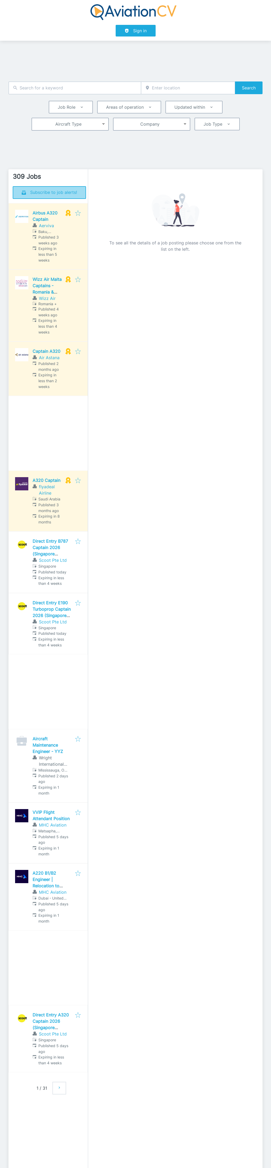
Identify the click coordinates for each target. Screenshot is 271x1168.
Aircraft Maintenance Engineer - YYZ (48, 745)
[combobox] (74, 87)
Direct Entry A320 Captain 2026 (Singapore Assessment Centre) (51, 1027)
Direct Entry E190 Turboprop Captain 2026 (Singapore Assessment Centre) (52, 615)
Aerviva (46, 225)
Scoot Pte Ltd (53, 560)
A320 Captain (46, 480)
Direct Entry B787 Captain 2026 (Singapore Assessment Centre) (50, 554)
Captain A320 (46, 351)
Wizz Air (47, 298)
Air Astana (49, 357)
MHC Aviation (52, 825)
